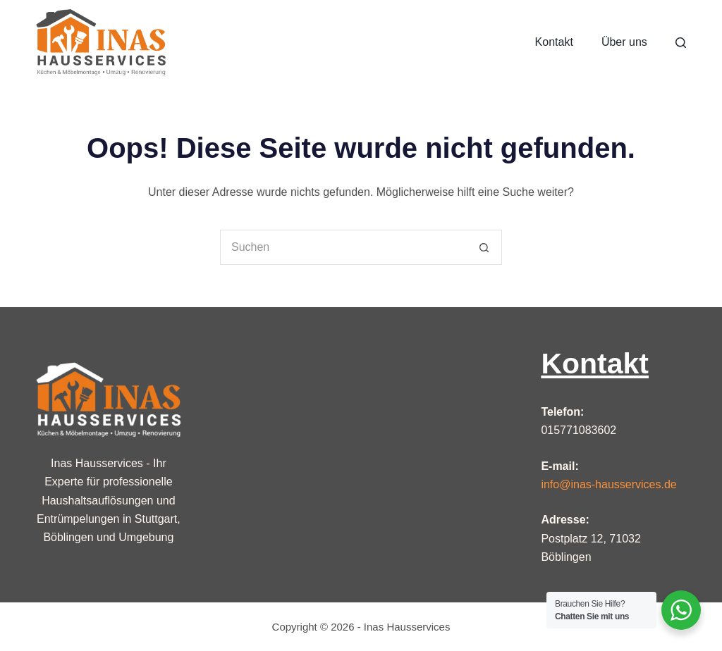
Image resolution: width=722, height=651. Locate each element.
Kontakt (554, 42)
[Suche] (680, 42)
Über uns (624, 42)
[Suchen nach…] (343, 247)
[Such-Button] (484, 247)
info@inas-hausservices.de (608, 484)
